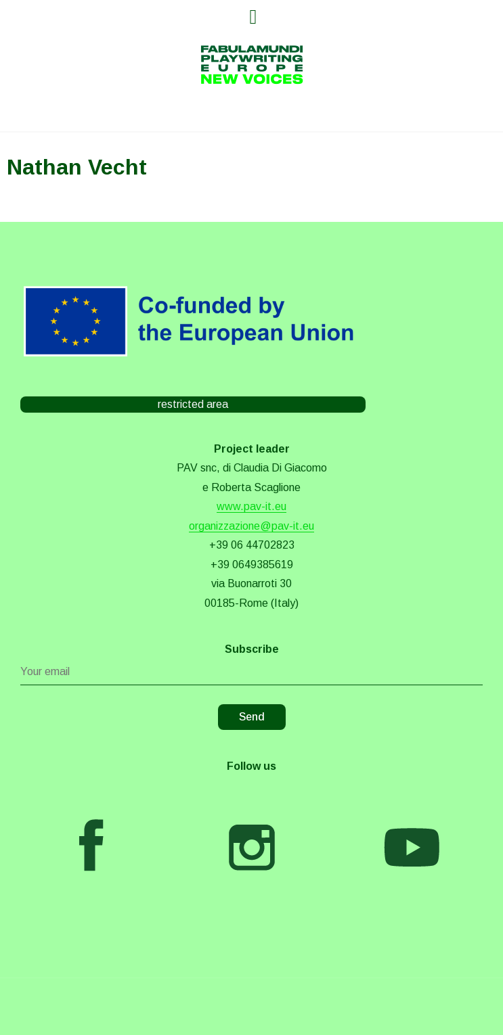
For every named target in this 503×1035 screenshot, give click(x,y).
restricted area (193, 404)
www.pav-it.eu (251, 506)
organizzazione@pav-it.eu (251, 526)
